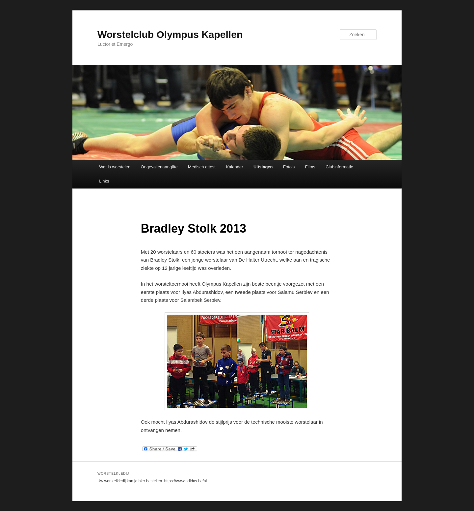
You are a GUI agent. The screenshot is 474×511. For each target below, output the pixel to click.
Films (310, 166)
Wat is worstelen (114, 166)
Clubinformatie (339, 166)
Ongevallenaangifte (159, 166)
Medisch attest (202, 166)
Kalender (234, 166)
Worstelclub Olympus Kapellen (170, 34)
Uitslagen (263, 166)
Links (104, 181)
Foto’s (289, 166)
